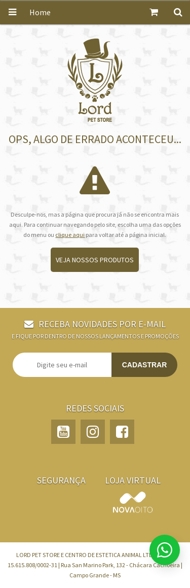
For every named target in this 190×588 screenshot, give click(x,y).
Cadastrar (144, 365)
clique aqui (70, 234)
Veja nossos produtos (95, 259)
